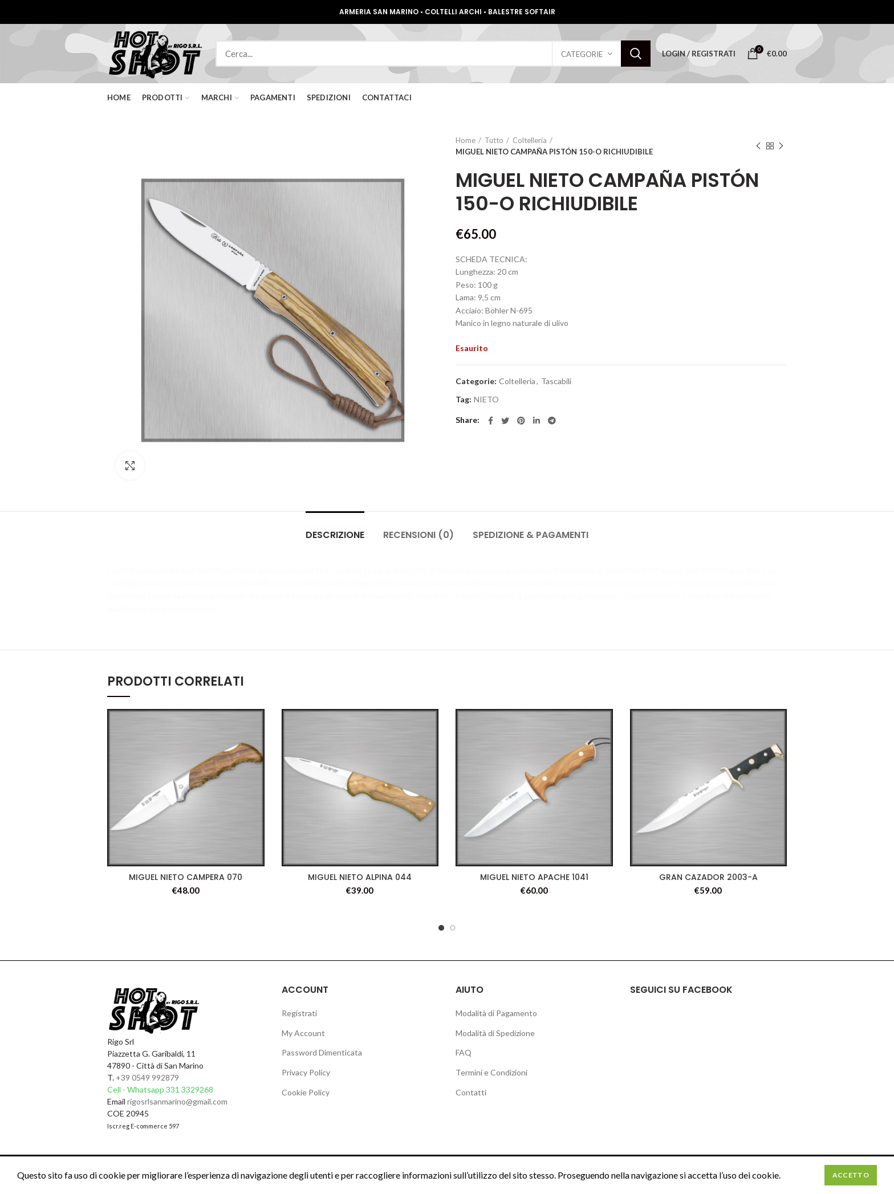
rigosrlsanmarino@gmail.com (177, 1101)
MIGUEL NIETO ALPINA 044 (360, 877)
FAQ (464, 1052)
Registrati (299, 1013)
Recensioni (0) (418, 534)
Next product (781, 146)
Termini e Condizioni (491, 1072)
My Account (303, 1033)
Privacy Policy (306, 1072)
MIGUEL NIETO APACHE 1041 (534, 877)
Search (636, 53)
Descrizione (335, 534)
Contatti (471, 1092)
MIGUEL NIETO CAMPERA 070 (185, 877)
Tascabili (556, 381)
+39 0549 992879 (147, 1077)
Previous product (758, 146)
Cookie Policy (306, 1092)
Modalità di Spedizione (495, 1033)
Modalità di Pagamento (496, 1013)
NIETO (486, 399)
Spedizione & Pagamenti (530, 534)
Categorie (582, 54)
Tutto (494, 140)
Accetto (850, 1175)
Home (466, 140)
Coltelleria (530, 140)
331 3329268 (189, 1089)
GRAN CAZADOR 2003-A (708, 877)
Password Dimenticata (322, 1052)
